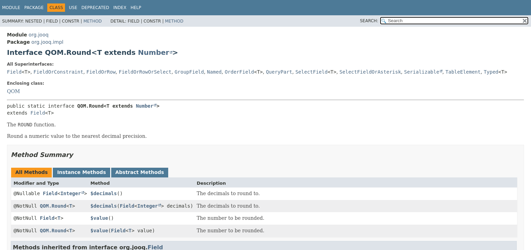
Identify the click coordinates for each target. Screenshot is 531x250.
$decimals (103, 193)
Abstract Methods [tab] (139, 172)
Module (11, 7)
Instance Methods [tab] (81, 172)
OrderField (239, 72)
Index (119, 7)
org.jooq (38, 35)
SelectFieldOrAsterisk (370, 72)
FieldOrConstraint (58, 72)
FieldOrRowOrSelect (145, 72)
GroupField (189, 72)
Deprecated (95, 7)
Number (153, 52)
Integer (70, 193)
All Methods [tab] (31, 172)
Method (92, 21)
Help (136, 7)
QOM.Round (53, 206)
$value (99, 218)
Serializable (421, 72)
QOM (13, 91)
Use (73, 7)
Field (14, 72)
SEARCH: (369, 20)
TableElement (463, 72)
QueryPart (279, 72)
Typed (491, 72)
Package (33, 7)
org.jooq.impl (47, 42)
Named (214, 72)
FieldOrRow (101, 72)
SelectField (311, 72)
